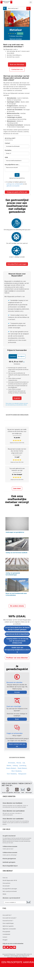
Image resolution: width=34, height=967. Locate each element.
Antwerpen (11, 763)
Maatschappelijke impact (10, 866)
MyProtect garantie (8, 926)
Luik (23, 763)
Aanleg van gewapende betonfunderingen (13, 573)
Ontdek (17, 692)
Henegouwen (22, 774)
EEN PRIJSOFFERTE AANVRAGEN (18, 962)
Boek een (16, 39)
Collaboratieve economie (10, 846)
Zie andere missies (17, 606)
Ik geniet (17, 398)
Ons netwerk (6, 886)
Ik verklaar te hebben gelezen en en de (16, 184)
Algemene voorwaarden (9, 929)
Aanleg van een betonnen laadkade (16, 553)
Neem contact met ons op (17, 745)
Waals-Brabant (22, 768)
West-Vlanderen (16, 771)
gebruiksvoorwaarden (13, 186)
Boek (17, 719)
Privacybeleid (6, 932)
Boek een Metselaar (17, 64)
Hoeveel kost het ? (8, 921)
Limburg (15, 766)
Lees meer (17, 488)
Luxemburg (22, 766)
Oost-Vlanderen (12, 774)
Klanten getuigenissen (9, 859)
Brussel (19, 763)
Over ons (5, 878)
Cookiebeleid (6, 934)
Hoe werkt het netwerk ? (10, 918)
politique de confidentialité (15, 184)
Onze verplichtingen (8, 923)
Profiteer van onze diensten (17, 658)
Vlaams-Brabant (11, 768)
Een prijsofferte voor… (12, 165)
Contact (7, 143)
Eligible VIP (20, 33)
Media (4, 894)
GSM (6, 157)
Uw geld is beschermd (9, 836)
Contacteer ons (17, 69)
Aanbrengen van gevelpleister (15, 532)
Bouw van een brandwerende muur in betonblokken (16, 594)
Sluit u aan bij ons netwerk (10, 891)
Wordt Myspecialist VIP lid (10, 880)
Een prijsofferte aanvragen (17, 264)
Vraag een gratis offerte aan (17, 192)
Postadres (8, 150)
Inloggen (5, 940)
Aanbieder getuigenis (9, 862)
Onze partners (6, 883)
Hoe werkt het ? (7, 915)
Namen (9, 766)
